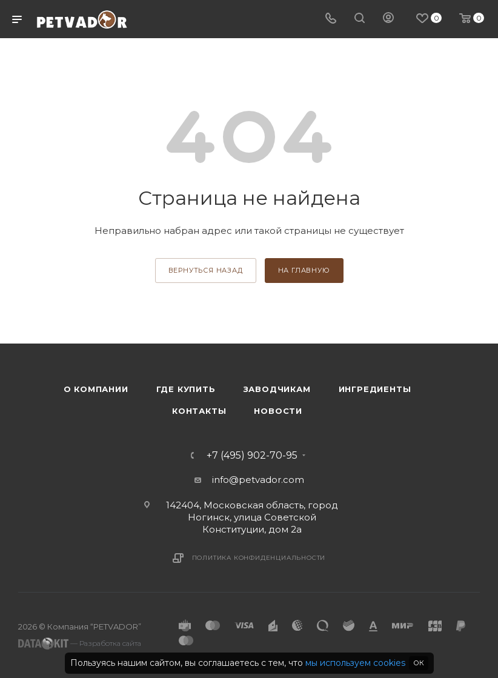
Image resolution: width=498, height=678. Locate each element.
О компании (96, 389)
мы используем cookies (355, 662)
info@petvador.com (258, 479)
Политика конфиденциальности (259, 558)
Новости (278, 411)
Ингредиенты (375, 389)
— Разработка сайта (79, 643)
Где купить (186, 389)
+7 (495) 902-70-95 (252, 455)
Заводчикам (277, 389)
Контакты (199, 411)
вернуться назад (205, 270)
